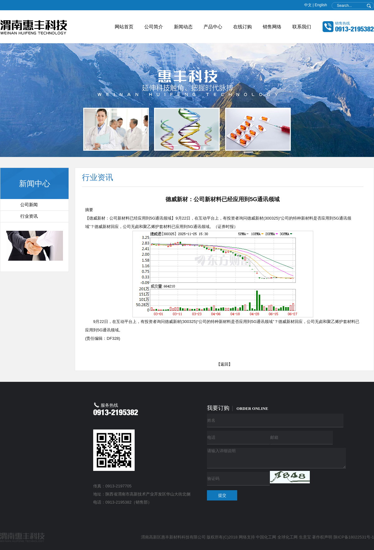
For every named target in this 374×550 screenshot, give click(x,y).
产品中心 (213, 26)
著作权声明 (322, 537)
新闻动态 (183, 26)
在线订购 (242, 26)
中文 (308, 5)
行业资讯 (29, 216)
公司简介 (153, 26)
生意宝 (305, 537)
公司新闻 (29, 204)
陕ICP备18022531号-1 (353, 537)
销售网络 (272, 26)
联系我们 (301, 26)
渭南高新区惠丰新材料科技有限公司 (173, 537)
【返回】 (224, 364)
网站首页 (124, 26)
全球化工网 (287, 537)
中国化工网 (266, 537)
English (321, 5)
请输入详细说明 (276, 458)
